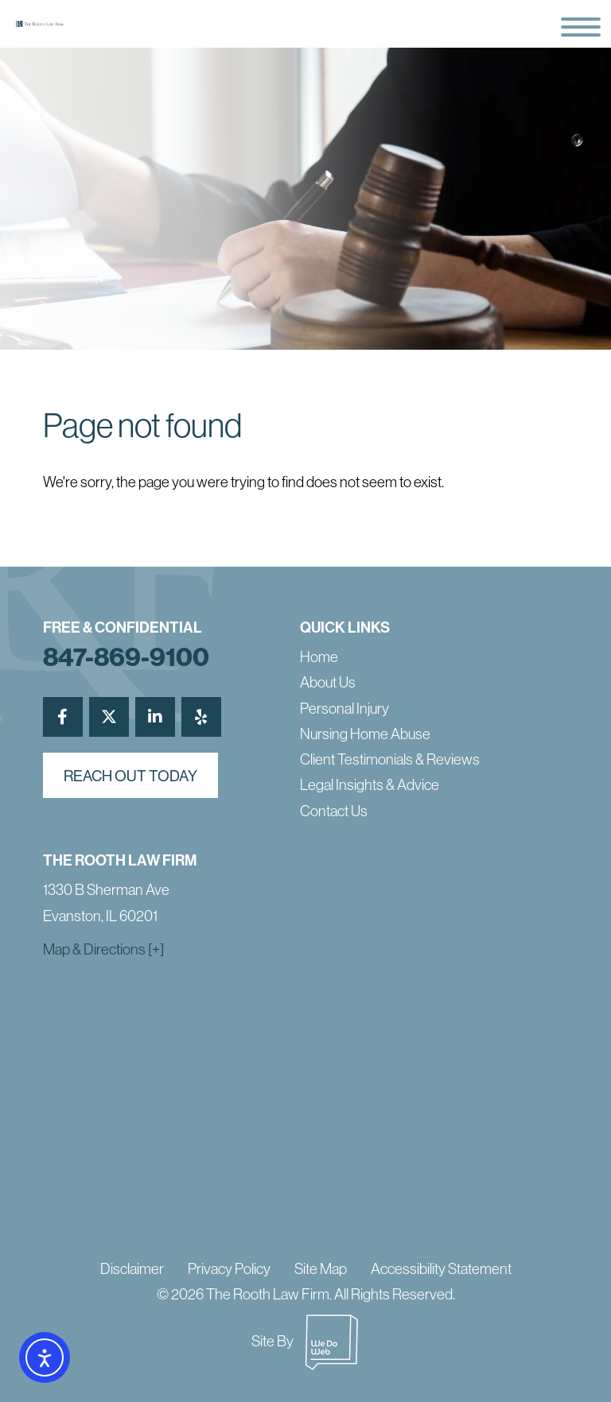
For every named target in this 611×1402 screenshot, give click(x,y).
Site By (305, 1340)
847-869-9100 (126, 656)
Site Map (320, 1268)
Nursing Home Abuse (365, 733)
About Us (328, 681)
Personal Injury (344, 708)
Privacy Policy (229, 1268)
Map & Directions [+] (103, 949)
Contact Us (334, 810)
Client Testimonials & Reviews (390, 759)
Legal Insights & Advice (369, 784)
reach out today (130, 775)
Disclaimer (132, 1268)
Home (319, 656)
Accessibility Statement (441, 1268)
